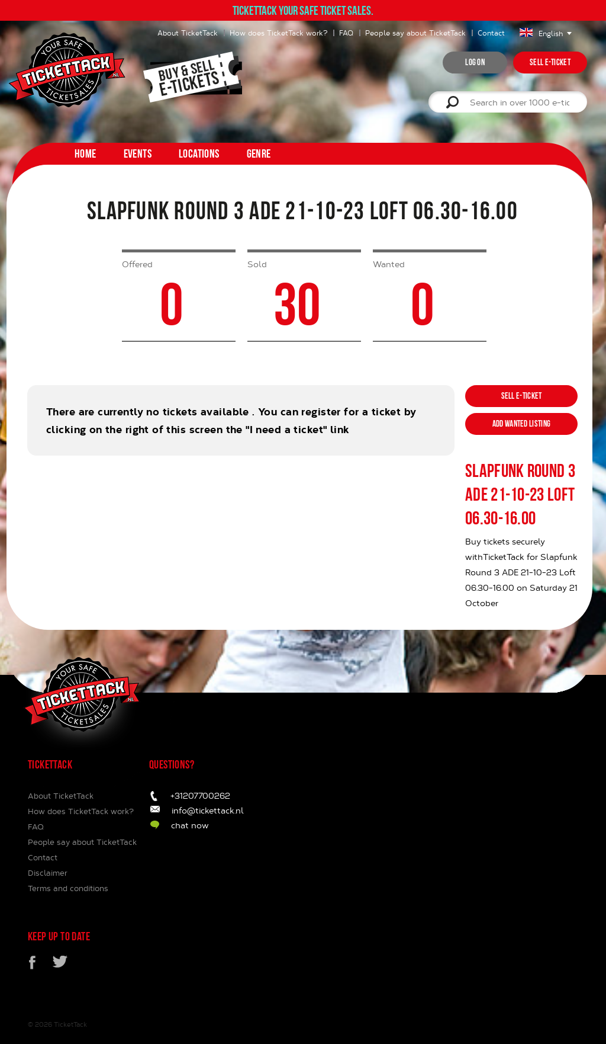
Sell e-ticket (550, 62)
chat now (190, 825)
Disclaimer (47, 872)
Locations (199, 153)
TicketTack (70, 1024)
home (85, 153)
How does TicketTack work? (278, 32)
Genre (259, 153)
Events (138, 153)
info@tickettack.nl (208, 810)
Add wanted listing (521, 423)
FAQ (346, 32)
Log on (475, 62)
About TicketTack (187, 32)
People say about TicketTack (415, 32)
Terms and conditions (68, 888)
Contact (491, 32)
